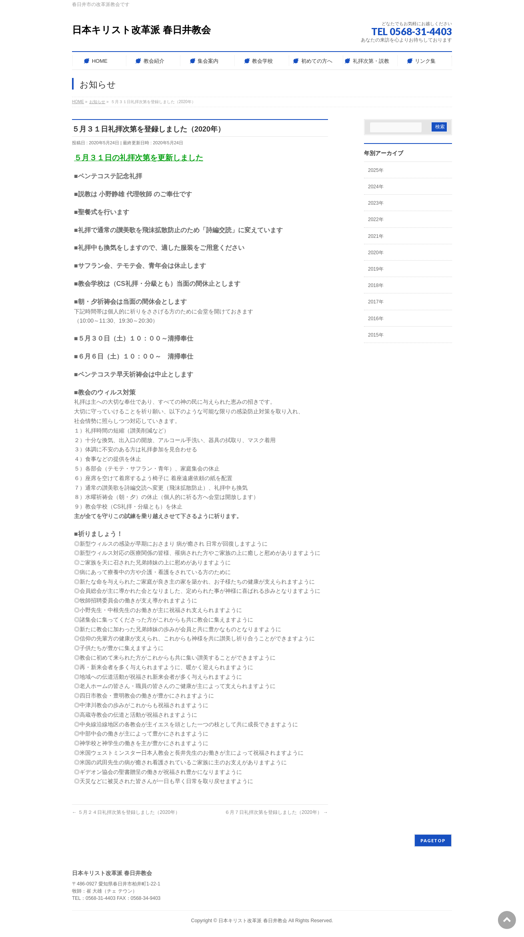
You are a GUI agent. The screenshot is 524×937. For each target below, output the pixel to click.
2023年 (376, 203)
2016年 (376, 318)
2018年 (376, 285)
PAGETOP (433, 840)
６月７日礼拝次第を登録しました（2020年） (276, 812)
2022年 (376, 219)
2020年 (376, 252)
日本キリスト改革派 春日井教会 (141, 29)
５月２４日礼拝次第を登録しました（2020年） (126, 812)
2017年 (376, 302)
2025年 (376, 170)
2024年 (376, 186)
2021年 (376, 236)
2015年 (376, 335)
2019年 (376, 269)
